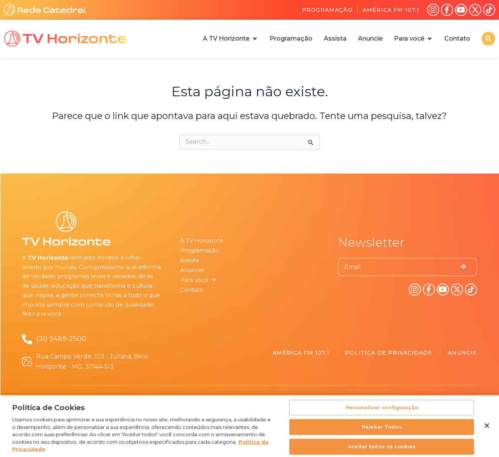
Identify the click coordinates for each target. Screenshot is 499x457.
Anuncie (192, 270)
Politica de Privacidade (388, 352)
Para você (198, 280)
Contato (192, 289)
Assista (189, 260)
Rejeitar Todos (382, 429)
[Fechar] (487, 427)
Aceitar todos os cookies (382, 449)
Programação (327, 9)
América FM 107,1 (390, 9)
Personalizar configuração (381, 410)
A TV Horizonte (201, 240)
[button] (230, 38)
